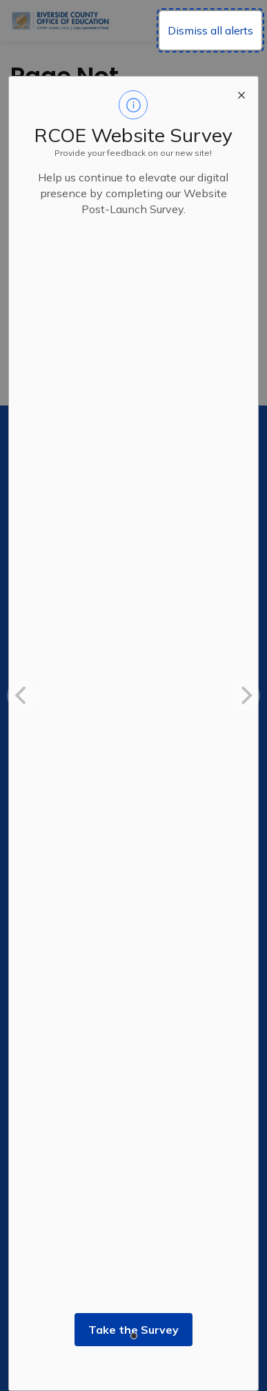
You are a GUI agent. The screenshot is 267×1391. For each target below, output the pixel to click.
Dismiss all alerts (210, 30)
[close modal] (241, 93)
